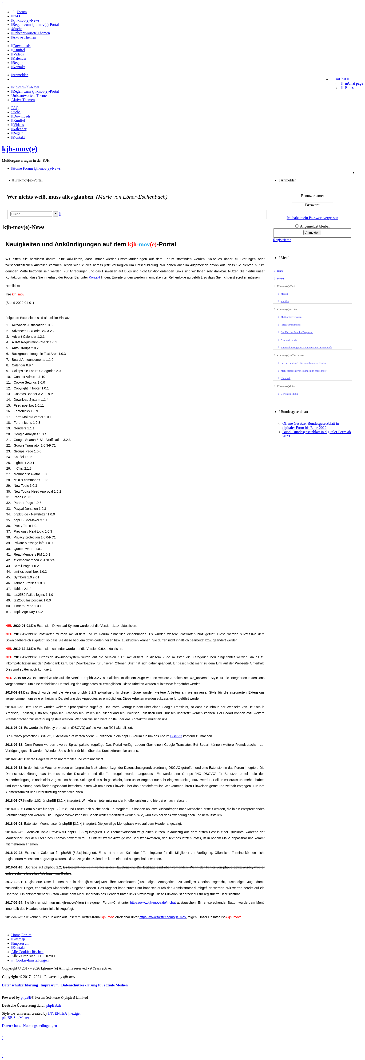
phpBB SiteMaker (15, 1018)
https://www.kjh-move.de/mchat (153, 902)
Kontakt (94, 277)
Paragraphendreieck (289, 324)
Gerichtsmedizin (287, 393)
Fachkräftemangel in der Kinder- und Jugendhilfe (304, 347)
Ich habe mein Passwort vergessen (312, 218)
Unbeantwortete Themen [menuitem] (29, 96)
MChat (282, 293)
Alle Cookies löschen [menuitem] (27, 952)
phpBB (26, 997)
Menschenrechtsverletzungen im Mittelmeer (301, 370)
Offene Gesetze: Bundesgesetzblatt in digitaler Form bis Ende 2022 (310, 425)
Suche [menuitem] (15, 112)
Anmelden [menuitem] (19, 75)
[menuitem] (19, 12)
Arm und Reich (287, 339)
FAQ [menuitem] (15, 108)
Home (278, 270)
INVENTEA (57, 1013)
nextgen (76, 1013)
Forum (278, 278)
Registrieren (282, 240)
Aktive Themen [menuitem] (23, 100)
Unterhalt (283, 378)
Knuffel (283, 301)
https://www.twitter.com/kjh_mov (162, 917)
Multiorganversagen (289, 316)
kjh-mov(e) (19, 149)
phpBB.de (53, 1005)
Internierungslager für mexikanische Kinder (301, 362)
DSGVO (176, 736)
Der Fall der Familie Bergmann (295, 332)
